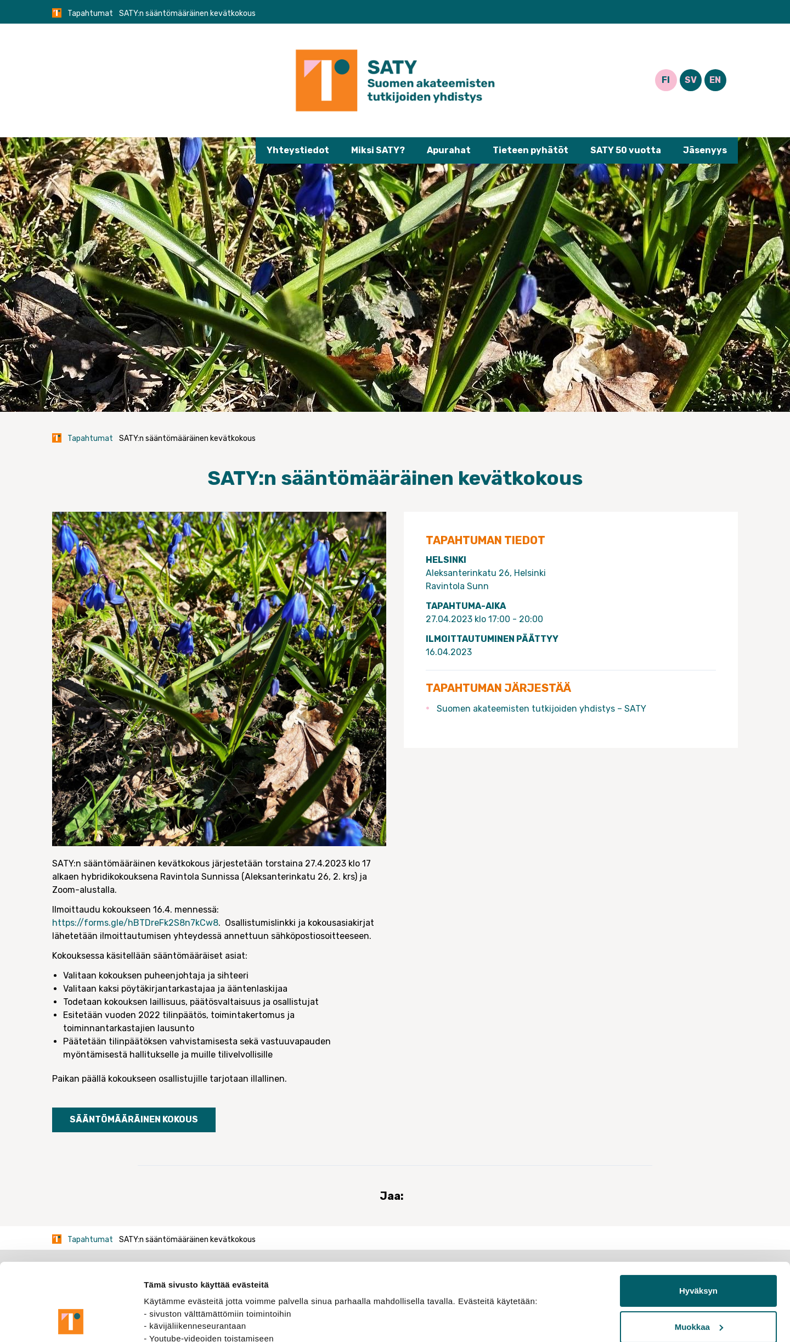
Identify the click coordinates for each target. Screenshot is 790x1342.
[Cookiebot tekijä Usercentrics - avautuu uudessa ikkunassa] (71, 1320)
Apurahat (449, 150)
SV (691, 80)
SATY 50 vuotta (625, 150)
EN (715, 80)
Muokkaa (699, 1254)
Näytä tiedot (167, 1320)
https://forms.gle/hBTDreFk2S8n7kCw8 (135, 923)
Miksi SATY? (378, 150)
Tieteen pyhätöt (530, 150)
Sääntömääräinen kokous (134, 1119)
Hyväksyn (698, 1218)
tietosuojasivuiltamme (190, 1290)
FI (666, 80)
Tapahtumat (90, 13)
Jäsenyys (705, 150)
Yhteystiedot (298, 150)
